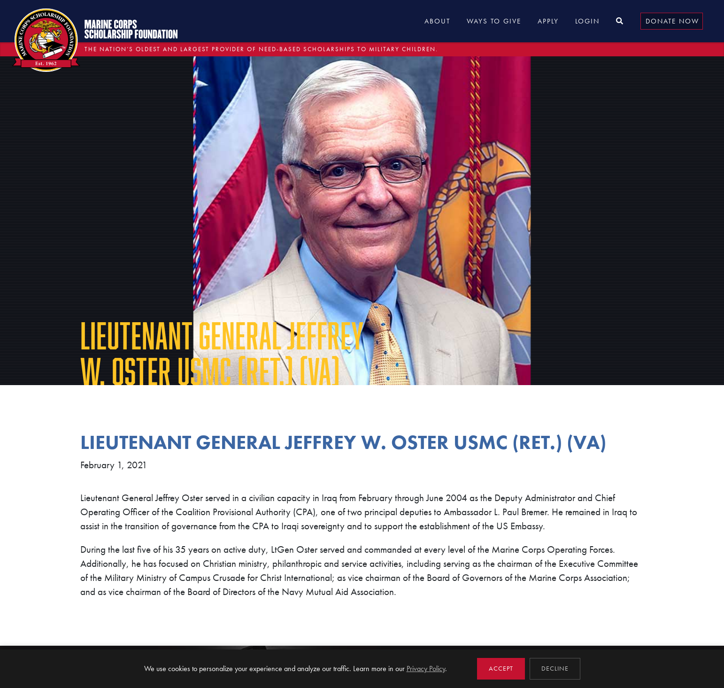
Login (587, 21)
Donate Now (672, 21)
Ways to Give (494, 21)
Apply (548, 21)
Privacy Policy (426, 668)
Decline (555, 669)
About (437, 21)
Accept (501, 669)
